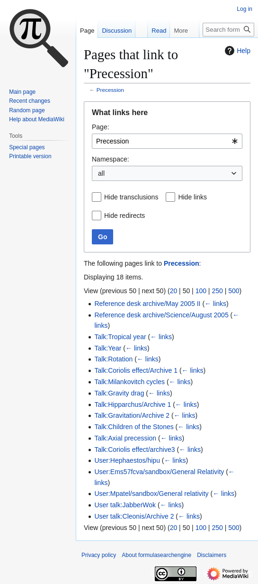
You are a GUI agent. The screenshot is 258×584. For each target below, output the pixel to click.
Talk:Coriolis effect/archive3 (134, 449)
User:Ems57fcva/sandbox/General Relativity (159, 472)
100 (201, 291)
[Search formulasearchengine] (228, 29)
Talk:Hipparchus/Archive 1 (132, 404)
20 (174, 291)
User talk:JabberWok (125, 505)
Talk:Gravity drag (119, 393)
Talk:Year (107, 348)
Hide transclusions (131, 197)
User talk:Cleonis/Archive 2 (134, 516)
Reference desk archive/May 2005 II (147, 303)
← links (215, 303)
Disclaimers (211, 555)
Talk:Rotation (113, 359)
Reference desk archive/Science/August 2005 (161, 315)
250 (217, 291)
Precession (110, 90)
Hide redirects (124, 215)
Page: (100, 127)
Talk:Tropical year (120, 337)
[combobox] (167, 141)
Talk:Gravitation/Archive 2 (131, 415)
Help (236, 50)
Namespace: (110, 159)
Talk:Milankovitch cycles (129, 382)
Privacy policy (98, 555)
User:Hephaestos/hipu (127, 460)
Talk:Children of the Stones (133, 427)
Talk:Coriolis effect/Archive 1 (136, 370)
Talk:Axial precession (125, 438)
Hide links (192, 197)
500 (233, 291)
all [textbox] (101, 173)
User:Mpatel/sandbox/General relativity (151, 493)
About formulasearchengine (156, 555)
